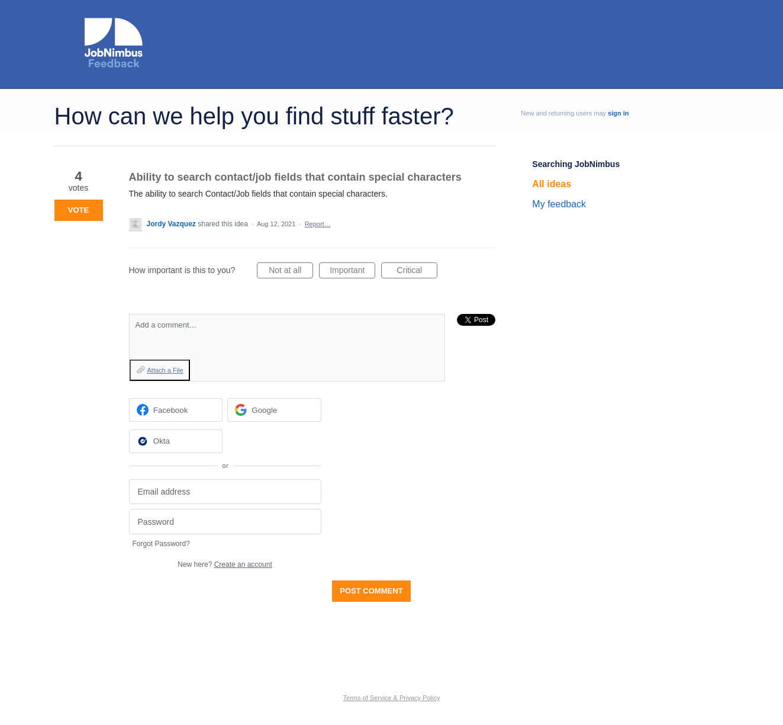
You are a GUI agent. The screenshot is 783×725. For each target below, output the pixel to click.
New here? (225, 564)
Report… (318, 223)
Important (352, 271)
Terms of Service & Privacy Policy (391, 697)
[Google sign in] (274, 410)
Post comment (371, 590)
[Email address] (225, 492)
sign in (618, 113)
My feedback (559, 204)
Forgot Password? (161, 544)
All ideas (551, 184)
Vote (78, 210)
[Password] (225, 521)
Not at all (291, 271)
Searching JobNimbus (576, 164)
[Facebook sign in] (176, 410)
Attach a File (165, 370)
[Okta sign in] (176, 441)
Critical (417, 271)
